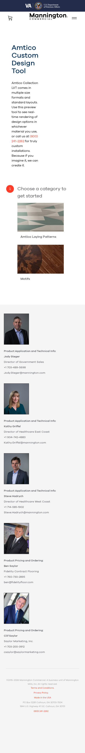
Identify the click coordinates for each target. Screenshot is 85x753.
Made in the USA (42, 698)
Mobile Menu (72, 18)
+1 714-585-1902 (14, 507)
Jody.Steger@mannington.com (24, 373)
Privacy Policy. (41, 693)
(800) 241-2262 (41, 711)
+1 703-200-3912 (14, 646)
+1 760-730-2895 (14, 577)
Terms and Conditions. (42, 688)
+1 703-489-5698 (15, 367)
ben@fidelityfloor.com (18, 582)
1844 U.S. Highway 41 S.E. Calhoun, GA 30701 (42, 706)
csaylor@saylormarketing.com (24, 652)
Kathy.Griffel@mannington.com (25, 442)
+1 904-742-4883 (15, 437)
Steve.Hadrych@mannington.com (26, 512)
